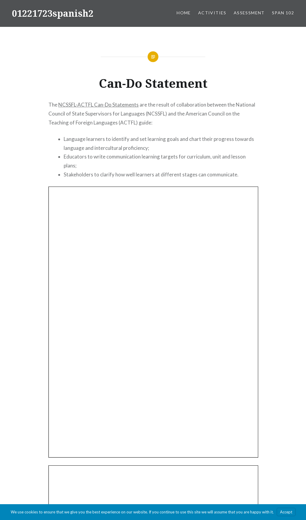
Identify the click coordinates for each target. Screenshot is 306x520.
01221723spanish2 (53, 13)
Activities (212, 12)
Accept (286, 512)
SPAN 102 (283, 12)
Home (184, 12)
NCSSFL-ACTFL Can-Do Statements (98, 104)
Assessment (249, 12)
